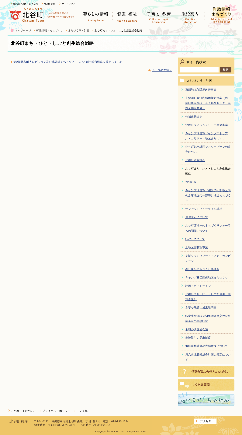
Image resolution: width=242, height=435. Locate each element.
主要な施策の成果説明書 (200, 307)
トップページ (23, 30)
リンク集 (82, 410)
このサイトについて (23, 410)
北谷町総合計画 (195, 160)
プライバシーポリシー (56, 410)
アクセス (205, 421)
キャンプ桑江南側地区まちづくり (206, 277)
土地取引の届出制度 (198, 337)
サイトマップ (68, 3)
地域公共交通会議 (196, 329)
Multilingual (50, 3)
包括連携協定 (193, 116)
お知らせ (191, 182)
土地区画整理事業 (196, 247)
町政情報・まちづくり (49, 30)
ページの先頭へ (162, 70)
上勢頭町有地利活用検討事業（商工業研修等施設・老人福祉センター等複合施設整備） (208, 103)
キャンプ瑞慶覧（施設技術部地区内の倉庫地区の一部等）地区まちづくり (208, 195)
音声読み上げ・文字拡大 (25, 3)
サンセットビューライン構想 (203, 208)
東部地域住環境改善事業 (200, 89)
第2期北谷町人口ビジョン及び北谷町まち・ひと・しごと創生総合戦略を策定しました (68, 61)
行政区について (195, 239)
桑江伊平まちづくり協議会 (202, 269)
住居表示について (196, 217)
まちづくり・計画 (78, 30)
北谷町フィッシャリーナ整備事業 (206, 125)
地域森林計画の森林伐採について (206, 346)
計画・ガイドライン (198, 285)
